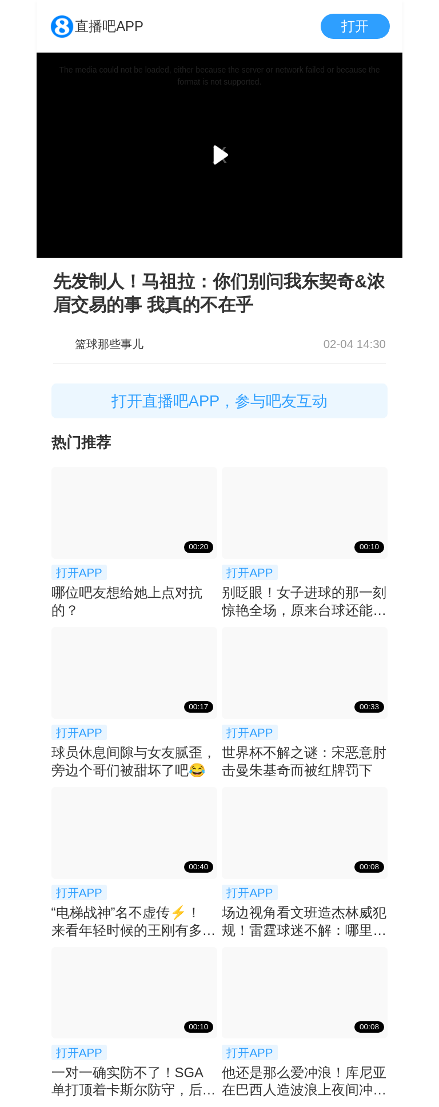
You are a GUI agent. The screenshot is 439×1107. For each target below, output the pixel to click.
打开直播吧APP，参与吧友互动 (219, 401)
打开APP (79, 572)
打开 (355, 26)
